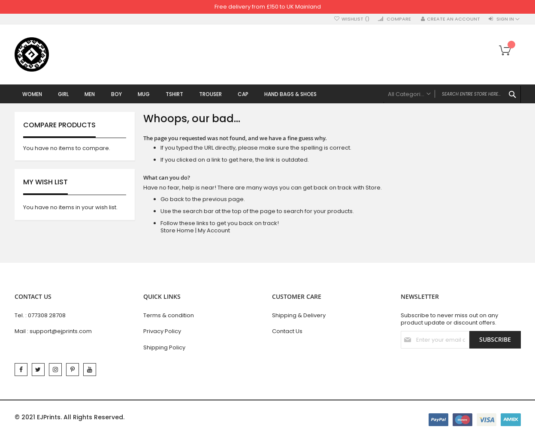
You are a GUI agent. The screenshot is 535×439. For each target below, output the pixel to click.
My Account (214, 231)
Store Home (177, 231)
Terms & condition (168, 315)
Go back (172, 200)
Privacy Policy (162, 331)
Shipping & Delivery (299, 315)
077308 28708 (47, 315)
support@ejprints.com (61, 331)
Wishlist (355, 19)
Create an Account (453, 19)
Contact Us (287, 331)
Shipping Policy (164, 347)
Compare (398, 19)
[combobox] (452, 94)
